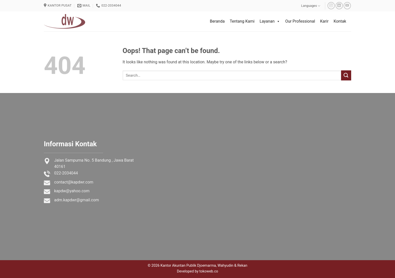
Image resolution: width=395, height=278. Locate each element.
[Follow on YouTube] (347, 5)
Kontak (340, 21)
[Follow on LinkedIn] (339, 5)
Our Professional (300, 21)
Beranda (217, 21)
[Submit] (346, 75)
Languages (310, 6)
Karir (324, 21)
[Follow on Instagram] (331, 5)
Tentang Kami (242, 21)
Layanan (269, 21)
